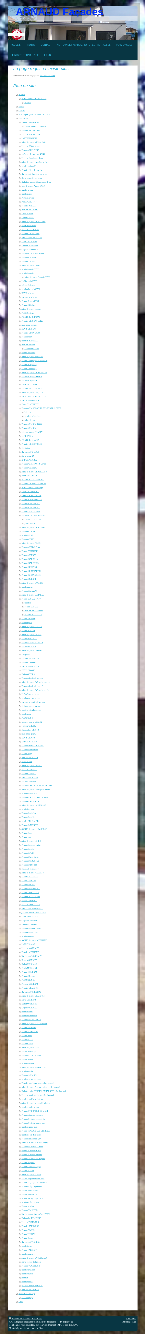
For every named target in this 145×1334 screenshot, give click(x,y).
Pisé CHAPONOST (29, 384)
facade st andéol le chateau (32, 1099)
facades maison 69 (28, 166)
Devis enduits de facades (31, 1262)
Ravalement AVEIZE (29, 210)
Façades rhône (27, 1040)
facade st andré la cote (30, 1107)
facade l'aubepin (27, 809)
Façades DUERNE (28, 579)
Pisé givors (25, 654)
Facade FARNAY (28, 619)
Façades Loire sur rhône (31, 845)
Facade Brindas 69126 (30, 301)
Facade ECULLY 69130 (31, 599)
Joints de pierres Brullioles (32, 357)
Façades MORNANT (29, 932)
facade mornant (27, 936)
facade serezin (27, 1071)
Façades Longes (27, 849)
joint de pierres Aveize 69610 (33, 186)
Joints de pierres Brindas (31, 309)
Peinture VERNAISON (30, 134)
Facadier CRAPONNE (30, 234)
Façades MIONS (28, 885)
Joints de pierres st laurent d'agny (34, 1143)
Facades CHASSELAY (30, 507)
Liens (20, 1302)
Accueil (21, 95)
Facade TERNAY (28, 1234)
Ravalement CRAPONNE (31, 238)
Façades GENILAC (29, 639)
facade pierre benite (29, 1016)
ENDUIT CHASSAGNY (31, 496)
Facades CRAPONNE (30, 150)
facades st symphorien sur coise (33, 1182)
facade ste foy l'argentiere (31, 1186)
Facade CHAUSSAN (32, 519)
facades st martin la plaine (31, 1155)
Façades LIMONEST (29, 825)
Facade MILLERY (28, 881)
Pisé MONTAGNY (29, 901)
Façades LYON (27, 853)
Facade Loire (26, 837)
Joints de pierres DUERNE (32, 583)
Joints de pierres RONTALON (33, 1067)
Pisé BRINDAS (27, 313)
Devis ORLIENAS (28, 1000)
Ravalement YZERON (30, 1290)
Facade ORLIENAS (29, 972)
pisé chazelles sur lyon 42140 (33, 154)
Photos (21, 106)
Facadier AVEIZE (28, 206)
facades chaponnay (28, 369)
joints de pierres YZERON (31, 1286)
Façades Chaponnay (29, 365)
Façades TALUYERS (29, 1210)
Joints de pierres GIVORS (31, 650)
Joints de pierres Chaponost (32, 392)
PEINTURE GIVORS (30, 658)
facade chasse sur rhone (30, 511)
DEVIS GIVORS (28, 670)
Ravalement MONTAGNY (32, 908)
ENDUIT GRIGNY (29, 742)
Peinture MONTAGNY (30, 905)
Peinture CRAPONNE (30, 230)
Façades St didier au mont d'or (33, 1119)
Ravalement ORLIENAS (31, 992)
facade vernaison (28, 1270)
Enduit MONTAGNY (30, 924)
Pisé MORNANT (28, 944)
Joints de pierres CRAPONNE (33, 222)
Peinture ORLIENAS (29, 984)
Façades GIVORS (28, 646)
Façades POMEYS (28, 1028)
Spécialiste (25, 448)
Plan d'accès (23, 118)
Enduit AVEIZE (27, 218)
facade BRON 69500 (29, 341)
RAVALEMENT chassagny (32, 488)
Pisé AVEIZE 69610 (29, 202)
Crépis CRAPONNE (29, 249)
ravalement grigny (28, 734)
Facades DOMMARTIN (31, 571)
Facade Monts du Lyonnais (35, 126)
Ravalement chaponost (30, 400)
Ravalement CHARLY (30, 452)
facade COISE (27, 535)
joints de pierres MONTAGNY (33, 912)
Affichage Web (129, 1322)
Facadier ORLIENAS (30, 988)
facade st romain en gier (31, 1167)
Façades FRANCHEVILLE (32, 642)
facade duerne (26, 587)
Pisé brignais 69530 (29, 281)
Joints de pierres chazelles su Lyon (35, 162)
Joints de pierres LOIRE (31, 841)
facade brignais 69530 (30, 269)
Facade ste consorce (29, 1194)
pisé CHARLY (27, 436)
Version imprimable (19, 1318)
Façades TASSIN (28, 1230)
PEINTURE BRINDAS (30, 317)
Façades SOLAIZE (29, 1075)
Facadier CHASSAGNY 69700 (33, 484)
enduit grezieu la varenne (31, 710)
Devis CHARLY (27, 456)
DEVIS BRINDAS (28, 329)
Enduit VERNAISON (30, 122)
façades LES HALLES (30, 821)
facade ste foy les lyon (30, 1202)
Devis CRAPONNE (29, 241)
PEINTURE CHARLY (30, 440)
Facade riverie (27, 1059)
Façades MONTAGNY (30, 889)
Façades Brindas (27, 305)
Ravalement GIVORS (30, 666)
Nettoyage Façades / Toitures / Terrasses (34, 114)
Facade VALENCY (29, 1250)
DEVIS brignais (27, 293)
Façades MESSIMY (29, 865)
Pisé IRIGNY (26, 762)
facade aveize (26, 194)
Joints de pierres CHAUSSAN (33, 527)
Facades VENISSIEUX (30, 1266)
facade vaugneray (28, 1254)
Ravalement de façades (33, 611)
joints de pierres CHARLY (31, 432)
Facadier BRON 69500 (30, 333)
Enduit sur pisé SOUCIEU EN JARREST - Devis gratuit (43, 1091)
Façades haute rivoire (29, 750)
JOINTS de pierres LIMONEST (34, 829)
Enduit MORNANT (29, 964)
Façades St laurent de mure (32, 1147)
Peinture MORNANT (30, 948)
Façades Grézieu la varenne (32, 678)
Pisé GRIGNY (27, 718)
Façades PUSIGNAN (29, 1032)
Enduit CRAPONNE (29, 245)
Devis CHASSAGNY (30, 492)
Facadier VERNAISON (30, 130)
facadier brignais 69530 (30, 289)
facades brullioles (28, 353)
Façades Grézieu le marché (32, 686)
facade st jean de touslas (31, 1135)
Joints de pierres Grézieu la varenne (35, 682)
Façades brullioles (31, 349)
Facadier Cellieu (27, 261)
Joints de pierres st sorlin (31, 1174)
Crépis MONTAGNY (30, 920)
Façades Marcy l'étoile (30, 857)
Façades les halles (28, 813)
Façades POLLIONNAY (31, 1020)
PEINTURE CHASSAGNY (32, 480)
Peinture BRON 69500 (30, 146)
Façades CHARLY (28, 428)
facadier (27, 603)
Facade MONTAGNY (30, 893)
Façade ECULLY (31, 607)
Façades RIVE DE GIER (31, 1055)
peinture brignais (28, 285)
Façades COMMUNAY (30, 547)
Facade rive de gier (29, 1051)
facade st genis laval (29, 1127)
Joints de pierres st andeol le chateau (35, 1103)
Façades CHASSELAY (30, 504)
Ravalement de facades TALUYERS (35, 1214)
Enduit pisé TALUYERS (31, 1218)
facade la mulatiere (28, 793)
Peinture (27, 412)
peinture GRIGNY (28, 726)
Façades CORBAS (28, 555)
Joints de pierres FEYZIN (31, 627)
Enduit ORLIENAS (29, 1004)
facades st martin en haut (31, 1151)
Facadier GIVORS (28, 662)
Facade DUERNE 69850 (31, 575)
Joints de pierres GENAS (31, 635)
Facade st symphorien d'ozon (32, 1178)
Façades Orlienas (28, 976)
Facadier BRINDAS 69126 (32, 321)
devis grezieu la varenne (31, 706)
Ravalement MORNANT (31, 956)
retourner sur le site (47, 76)
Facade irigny (26, 754)
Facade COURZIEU (29, 551)
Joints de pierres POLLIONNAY (34, 1024)
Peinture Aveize (27, 198)
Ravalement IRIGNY (29, 758)
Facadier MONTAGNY (30, 897)
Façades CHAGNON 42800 (32, 253)
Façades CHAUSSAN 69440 (32, 515)
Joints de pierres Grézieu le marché (35, 690)
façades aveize (27, 190)
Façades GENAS (28, 631)
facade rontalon (27, 1063)
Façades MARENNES (30, 861)
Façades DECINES (29, 567)
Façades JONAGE (28, 781)
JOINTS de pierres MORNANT (34, 940)
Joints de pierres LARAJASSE (33, 805)
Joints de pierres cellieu (30, 265)
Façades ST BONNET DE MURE (34, 1111)
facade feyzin (26, 623)
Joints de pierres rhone (30, 1047)
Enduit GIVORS (28, 674)
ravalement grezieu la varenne (33, 702)
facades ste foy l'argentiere (31, 1198)
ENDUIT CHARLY (29, 460)
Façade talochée (27, 1206)
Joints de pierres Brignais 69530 (37, 277)
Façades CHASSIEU (29, 531)
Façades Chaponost (29, 380)
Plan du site (36, 1318)
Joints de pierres (30, 420)
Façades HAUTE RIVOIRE (32, 746)
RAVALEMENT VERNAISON (33, 99)
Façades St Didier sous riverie (33, 1123)
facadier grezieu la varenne (32, 698)
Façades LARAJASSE (30, 801)
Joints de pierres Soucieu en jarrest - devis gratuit (40, 1087)
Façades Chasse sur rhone (31, 500)
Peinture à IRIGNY (29, 770)
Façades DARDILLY (29, 559)
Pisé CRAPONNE (28, 226)
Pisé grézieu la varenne (30, 694)
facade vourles (27, 1274)
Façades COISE (27, 539)
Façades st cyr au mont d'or (32, 1115)
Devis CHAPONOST (29, 404)
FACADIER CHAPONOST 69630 (35, 396)
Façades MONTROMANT (32, 928)
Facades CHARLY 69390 (31, 424)
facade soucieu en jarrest (31, 1079)
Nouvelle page (27, 1298)
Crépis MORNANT (29, 968)
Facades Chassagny (29, 468)
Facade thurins (27, 1238)
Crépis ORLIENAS (29, 1008)
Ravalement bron (28, 345)
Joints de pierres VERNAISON (33, 142)
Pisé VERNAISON (29, 138)
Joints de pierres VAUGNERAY (34, 1258)
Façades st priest (28, 1163)
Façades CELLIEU (29, 257)
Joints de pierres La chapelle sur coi (35, 789)
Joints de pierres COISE (31, 543)
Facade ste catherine (29, 1190)
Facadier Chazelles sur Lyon (32, 170)
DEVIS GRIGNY (28, 738)
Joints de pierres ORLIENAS (33, 996)
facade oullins (26, 1012)
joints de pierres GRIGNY (31, 722)
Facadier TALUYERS (30, 1226)
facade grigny (26, 714)
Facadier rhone (27, 1043)
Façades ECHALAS (29, 591)
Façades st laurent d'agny (31, 1139)
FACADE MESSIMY (30, 869)
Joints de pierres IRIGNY (31, 766)
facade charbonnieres (32, 416)
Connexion (131, 1318)
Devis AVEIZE (27, 214)
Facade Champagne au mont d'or (34, 361)
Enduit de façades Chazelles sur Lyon (36, 182)
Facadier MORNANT (30, 952)
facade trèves (26, 1246)
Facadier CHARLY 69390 (31, 444)
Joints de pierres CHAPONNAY (34, 373)
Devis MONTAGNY (29, 916)
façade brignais (27, 273)
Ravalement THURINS (30, 1242)
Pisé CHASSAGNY (29, 476)
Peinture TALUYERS (30, 1222)
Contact (21, 110)
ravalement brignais (29, 297)
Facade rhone (26, 1036)
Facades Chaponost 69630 (31, 376)
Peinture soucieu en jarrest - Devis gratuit (37, 1095)
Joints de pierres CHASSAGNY (34, 472)
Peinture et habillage (26, 1294)
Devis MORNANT (29, 960)
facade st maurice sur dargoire (33, 1159)
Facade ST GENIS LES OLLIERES (35, 1131)
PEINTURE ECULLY (33, 615)
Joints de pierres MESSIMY (32, 873)
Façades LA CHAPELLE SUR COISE (36, 785)
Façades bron (26, 337)
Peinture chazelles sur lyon (32, 158)
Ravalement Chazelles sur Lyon (34, 174)
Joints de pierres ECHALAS (32, 595)
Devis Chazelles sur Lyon (31, 178)
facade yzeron (26, 1282)
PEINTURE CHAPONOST (32, 388)
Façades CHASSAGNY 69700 (33, 464)
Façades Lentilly (28, 817)
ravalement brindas (29, 325)
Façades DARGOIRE (30, 563)
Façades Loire (27, 833)
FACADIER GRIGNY (30, 730)
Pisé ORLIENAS (28, 980)
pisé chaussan (29, 523)
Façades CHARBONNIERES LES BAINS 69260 (41, 408)
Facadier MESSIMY (29, 877)
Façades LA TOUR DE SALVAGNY (36, 797)
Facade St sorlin (27, 1171)
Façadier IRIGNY (28, 773)
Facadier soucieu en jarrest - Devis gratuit (37, 1083)
